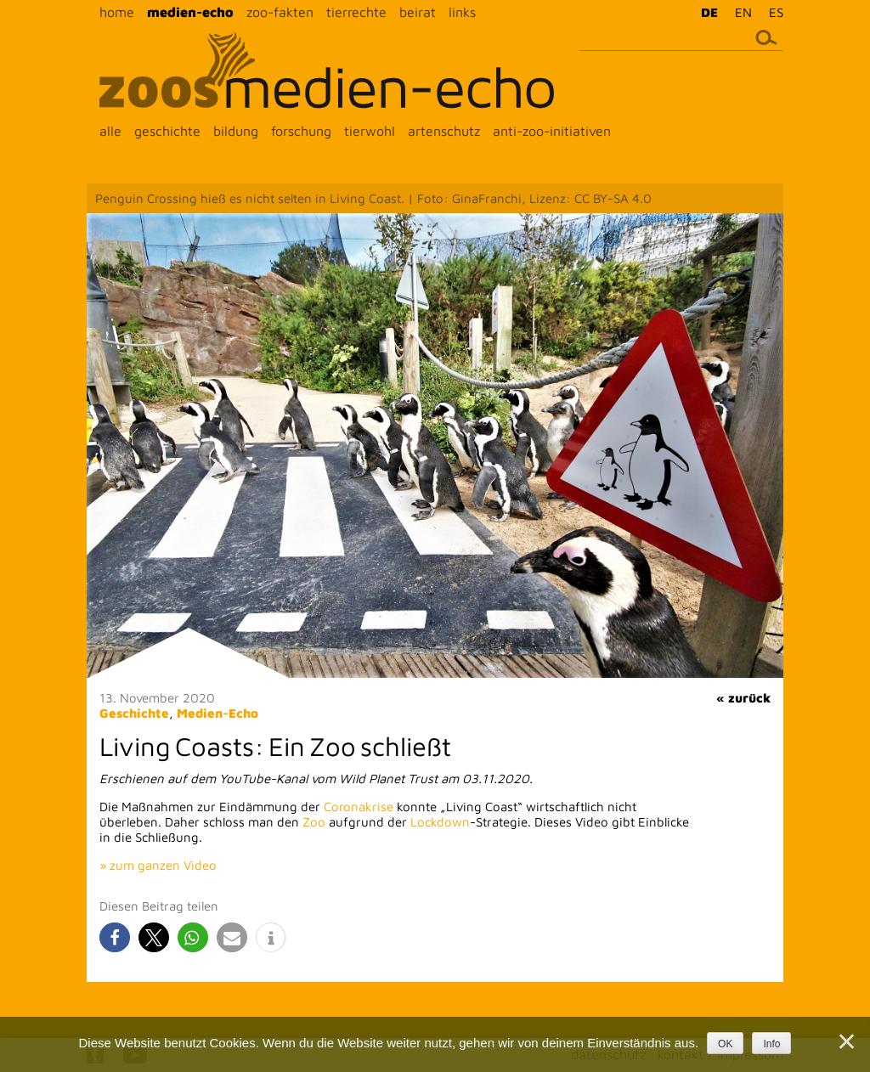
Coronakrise (358, 806)
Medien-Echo (217, 713)
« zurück (743, 698)
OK (725, 1044)
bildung (235, 130)
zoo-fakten (280, 12)
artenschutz (444, 130)
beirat (417, 12)
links (462, 12)
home (116, 12)
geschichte (167, 130)
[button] (114, 937)
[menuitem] (705, 12)
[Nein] (845, 1041)
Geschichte (134, 713)
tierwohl (369, 130)
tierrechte (356, 12)
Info (771, 1044)
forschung (301, 130)
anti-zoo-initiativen (552, 130)
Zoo (313, 822)
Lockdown (440, 822)
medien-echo (190, 12)
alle (110, 130)
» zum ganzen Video (158, 865)
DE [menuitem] (709, 12)
